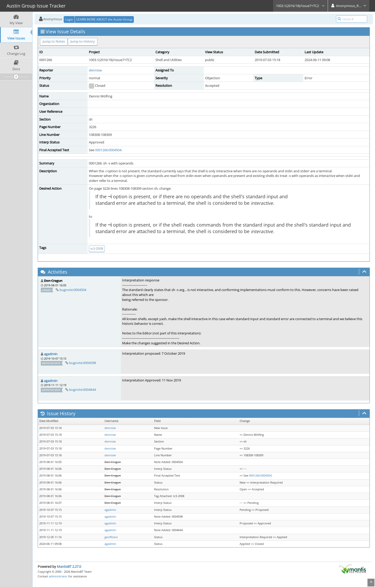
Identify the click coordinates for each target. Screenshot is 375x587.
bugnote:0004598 (82, 362)
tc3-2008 (96, 248)
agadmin (50, 354)
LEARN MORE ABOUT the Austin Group (104, 19)
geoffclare (111, 537)
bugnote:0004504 (73, 289)
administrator (58, 576)
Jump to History (82, 41)
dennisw (95, 70)
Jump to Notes (54, 41)
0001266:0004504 (108, 150)
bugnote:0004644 (82, 389)
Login (69, 19)
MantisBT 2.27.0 (69, 566)
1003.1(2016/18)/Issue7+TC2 (300, 5)
